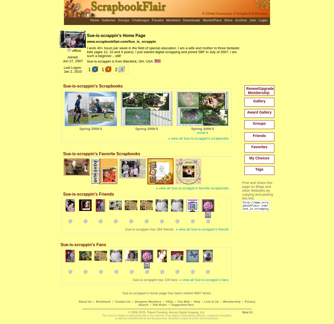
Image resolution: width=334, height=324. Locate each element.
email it (202, 133)
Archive (241, 20)
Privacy (250, 301)
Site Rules (160, 304)
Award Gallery (259, 112)
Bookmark (103, 301)
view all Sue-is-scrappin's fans (204, 280)
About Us (85, 301)
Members (173, 20)
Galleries (109, 20)
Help (197, 301)
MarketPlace (212, 20)
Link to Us (212, 301)
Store (228, 20)
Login (263, 20)
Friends (259, 136)
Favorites (259, 147)
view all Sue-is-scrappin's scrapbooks (198, 138)
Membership (232, 301)
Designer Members (148, 301)
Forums (158, 20)
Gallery (259, 101)
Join (252, 20)
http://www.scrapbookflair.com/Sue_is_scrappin (256, 207)
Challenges (141, 20)
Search (143, 304)
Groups (123, 20)
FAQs (170, 301)
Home (94, 20)
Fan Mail (184, 301)
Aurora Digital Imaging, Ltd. (187, 312)
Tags (259, 169)
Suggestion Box (182, 304)
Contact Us (122, 301)
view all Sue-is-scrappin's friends (202, 229)
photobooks (211, 318)
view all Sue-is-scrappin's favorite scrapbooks (192, 188)
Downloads (191, 20)
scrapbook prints (189, 318)
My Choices (259, 158)
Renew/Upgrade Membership (260, 90)
